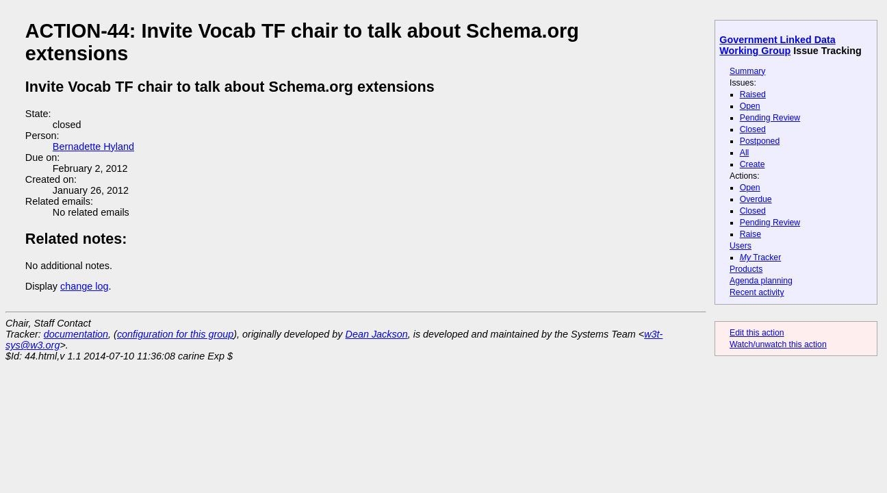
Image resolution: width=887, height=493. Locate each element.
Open (750, 106)
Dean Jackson (377, 334)
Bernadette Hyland (93, 146)
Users (740, 246)
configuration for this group (175, 334)
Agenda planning (761, 281)
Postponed (760, 141)
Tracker (761, 257)
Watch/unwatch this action (778, 344)
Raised (753, 94)
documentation (76, 334)
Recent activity (757, 292)
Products (746, 269)
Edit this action (757, 333)
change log (84, 286)
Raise (750, 234)
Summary (747, 71)
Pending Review (770, 118)
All (744, 152)
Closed (753, 129)
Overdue (756, 199)
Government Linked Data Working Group (777, 45)
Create (752, 164)
